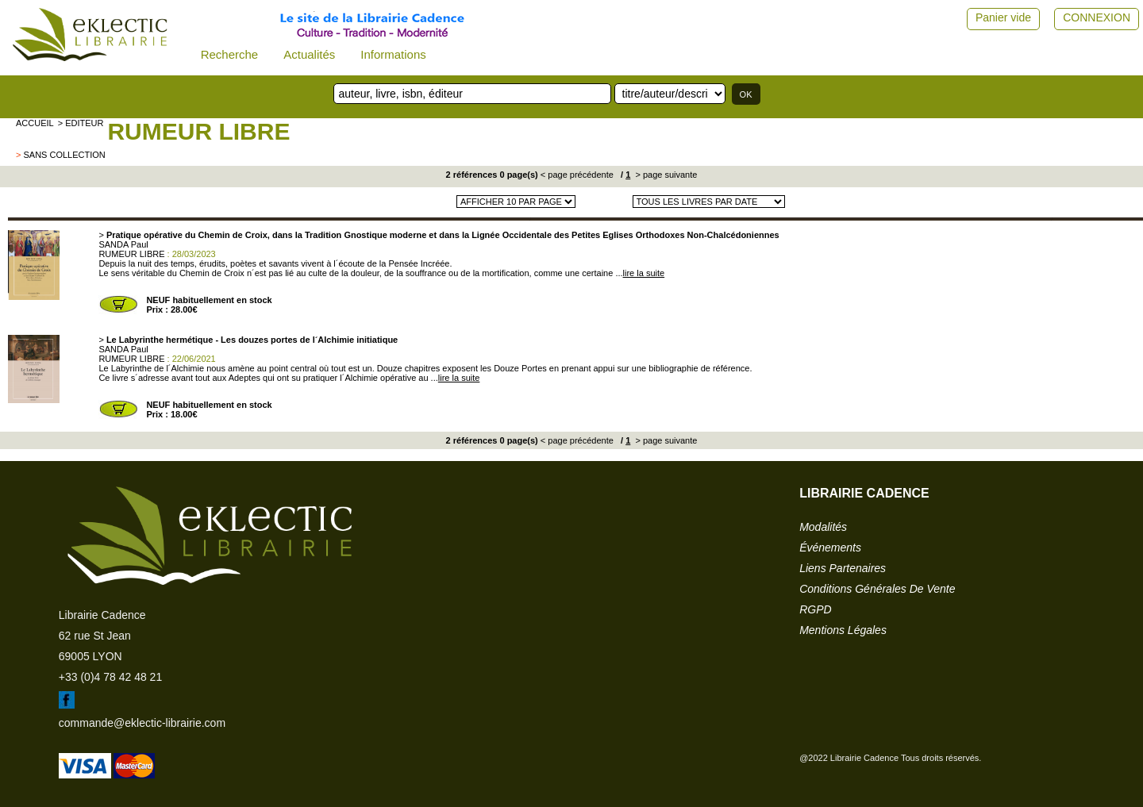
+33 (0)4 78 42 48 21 (110, 677)
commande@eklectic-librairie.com (142, 723)
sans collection (64, 154)
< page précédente (577, 174)
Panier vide (1003, 17)
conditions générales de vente (877, 588)
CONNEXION (1096, 17)
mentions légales (843, 630)
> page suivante (665, 174)
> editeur (81, 123)
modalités (823, 527)
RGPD (815, 609)
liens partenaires (842, 568)
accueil (35, 123)
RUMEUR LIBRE (198, 131)
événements (830, 547)
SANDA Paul (123, 244)
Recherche (230, 54)
